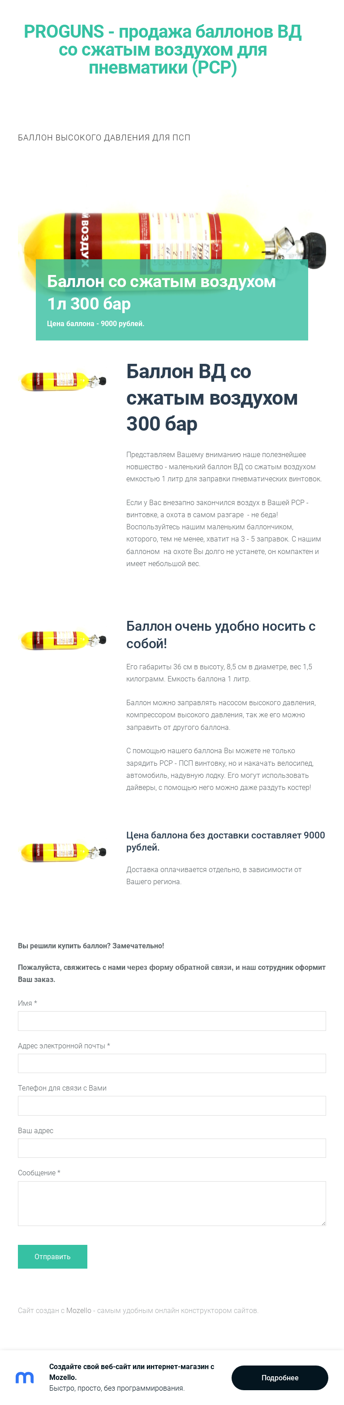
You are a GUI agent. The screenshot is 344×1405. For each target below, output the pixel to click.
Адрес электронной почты (64, 1046)
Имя (27, 1003)
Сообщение (39, 1173)
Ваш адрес (35, 1130)
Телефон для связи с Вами (62, 1088)
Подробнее (280, 1378)
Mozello (78, 1310)
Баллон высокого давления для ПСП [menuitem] (104, 137)
